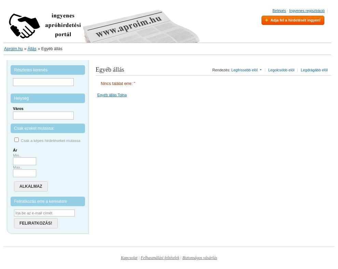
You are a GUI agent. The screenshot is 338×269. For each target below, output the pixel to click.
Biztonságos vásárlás (199, 257)
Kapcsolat (129, 257)
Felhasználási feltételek (160, 257)
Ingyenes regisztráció (307, 11)
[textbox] (43, 115)
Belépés (279, 11)
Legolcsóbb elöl (281, 70)
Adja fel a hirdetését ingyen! (295, 20)
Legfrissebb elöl (244, 70)
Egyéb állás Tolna (112, 95)
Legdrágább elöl (314, 70)
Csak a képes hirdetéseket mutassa (50, 141)
